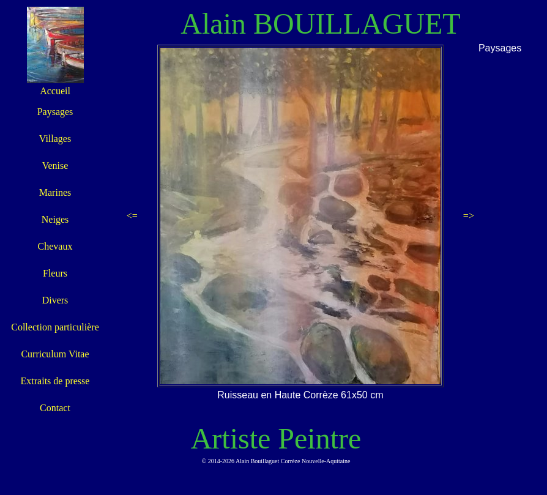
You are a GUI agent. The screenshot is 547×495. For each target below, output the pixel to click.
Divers (55, 300)
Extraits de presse (55, 381)
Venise (55, 165)
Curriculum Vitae (55, 354)
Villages (55, 138)
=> (468, 215)
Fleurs (55, 273)
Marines (55, 192)
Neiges (55, 219)
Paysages (55, 111)
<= (132, 215)
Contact (55, 408)
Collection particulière (55, 327)
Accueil (55, 91)
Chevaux (55, 246)
